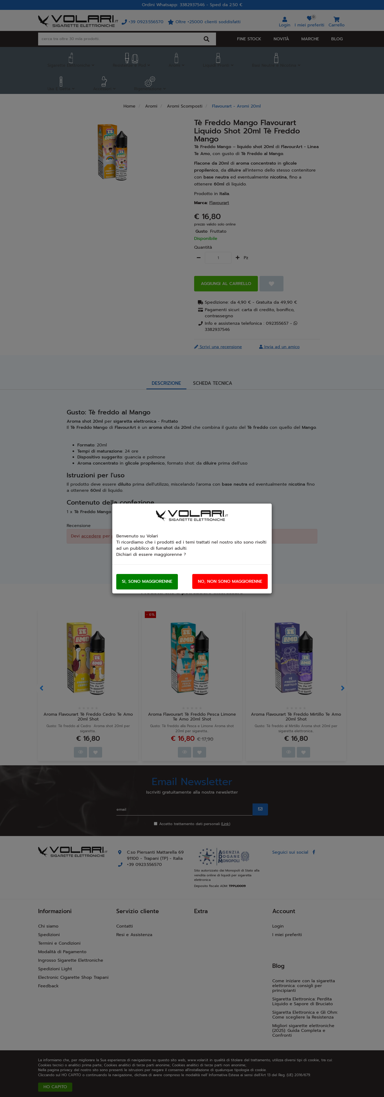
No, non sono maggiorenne (230, 581)
